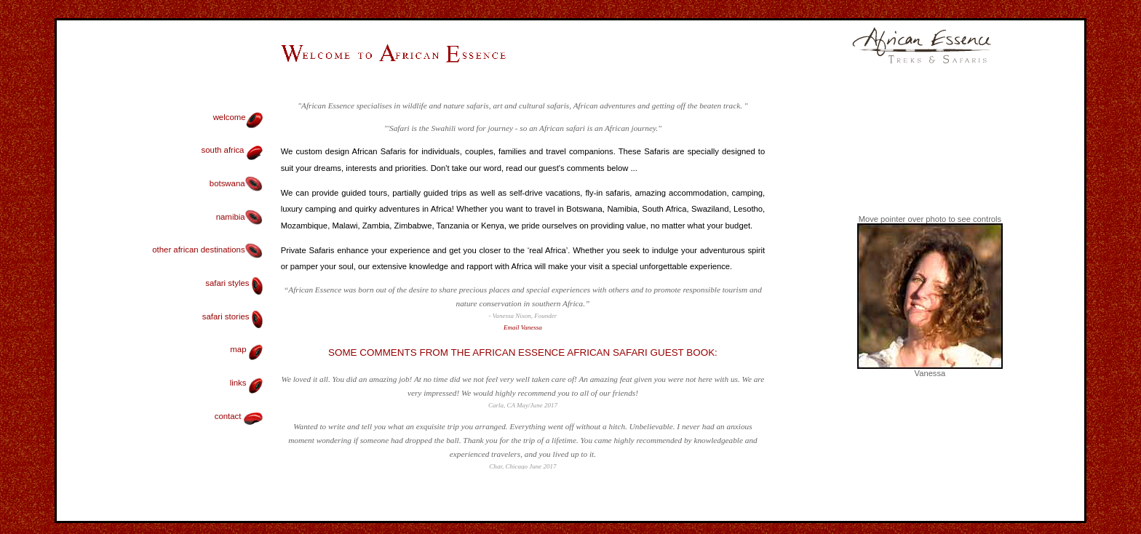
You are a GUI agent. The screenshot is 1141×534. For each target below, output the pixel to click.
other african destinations (207, 249)
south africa (232, 150)
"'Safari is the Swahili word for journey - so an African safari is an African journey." (522, 128)
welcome (229, 117)
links (246, 382)
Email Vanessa (523, 327)
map (246, 349)
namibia (239, 216)
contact (239, 416)
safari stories (232, 316)
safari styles (233, 283)
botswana (236, 183)
